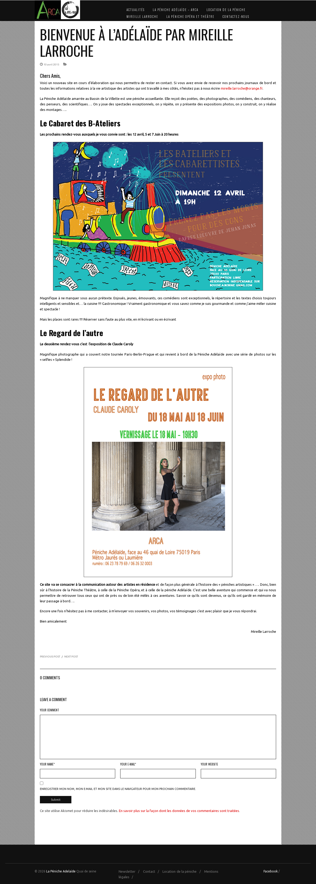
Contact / (152, 871)
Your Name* (47, 764)
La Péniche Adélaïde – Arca (175, 10)
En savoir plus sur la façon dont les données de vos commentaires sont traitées (179, 810)
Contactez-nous (236, 16)
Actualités (136, 10)
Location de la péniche (226, 10)
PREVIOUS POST (50, 656)
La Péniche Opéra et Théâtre (190, 16)
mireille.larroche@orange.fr (241, 88)
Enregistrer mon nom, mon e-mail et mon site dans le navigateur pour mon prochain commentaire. (118, 788)
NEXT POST (71, 656)
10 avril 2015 (51, 64)
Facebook (271, 870)
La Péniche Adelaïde (61, 870)
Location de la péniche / (182, 871)
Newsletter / (130, 871)
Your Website (209, 764)
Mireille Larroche (142, 16)
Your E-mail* (128, 764)
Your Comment (49, 710)
